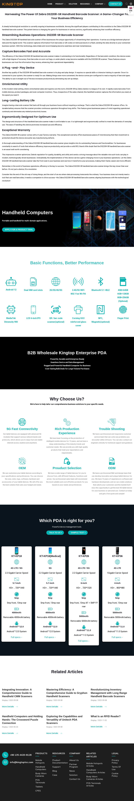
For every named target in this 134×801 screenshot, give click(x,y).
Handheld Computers (40, 768)
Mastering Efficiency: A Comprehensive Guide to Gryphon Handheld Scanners (66, 694)
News (72, 771)
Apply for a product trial (19, 230)
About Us (74, 760)
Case (54, 775)
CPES (38, 790)
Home (49, 4)
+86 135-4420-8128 (21, 754)
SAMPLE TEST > (78, 533)
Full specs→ (16, 637)
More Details (10, 708)
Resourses (85, 4)
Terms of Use (116, 768)
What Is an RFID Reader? (106, 718)
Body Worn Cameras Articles (94, 777)
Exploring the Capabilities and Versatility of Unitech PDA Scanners (64, 721)
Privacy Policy (115, 761)
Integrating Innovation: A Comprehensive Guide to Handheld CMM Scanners (17, 694)
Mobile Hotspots (40, 761)
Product (59, 4)
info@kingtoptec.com (21, 762)
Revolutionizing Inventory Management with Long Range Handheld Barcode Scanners (109, 694)
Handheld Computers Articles (95, 771)
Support (56, 766)
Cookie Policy (115, 774)
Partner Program (73, 765)
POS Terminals (40, 781)
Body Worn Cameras (40, 774)
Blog (54, 771)
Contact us (115, 4)
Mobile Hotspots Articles (94, 764)
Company (99, 4)
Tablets (39, 786)
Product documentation (60, 761)
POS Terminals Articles (93, 784)
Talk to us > (55, 533)
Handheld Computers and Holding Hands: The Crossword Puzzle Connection (22, 721)
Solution (73, 4)
